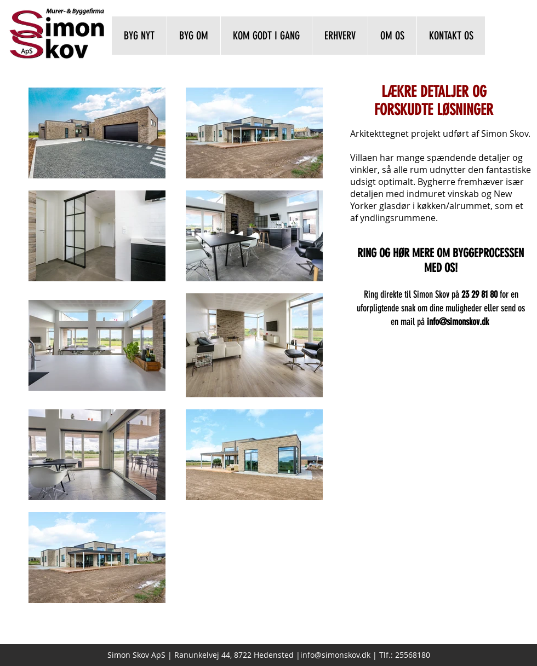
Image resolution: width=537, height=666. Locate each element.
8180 (421, 655)
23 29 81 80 (479, 294)
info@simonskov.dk (335, 655)
